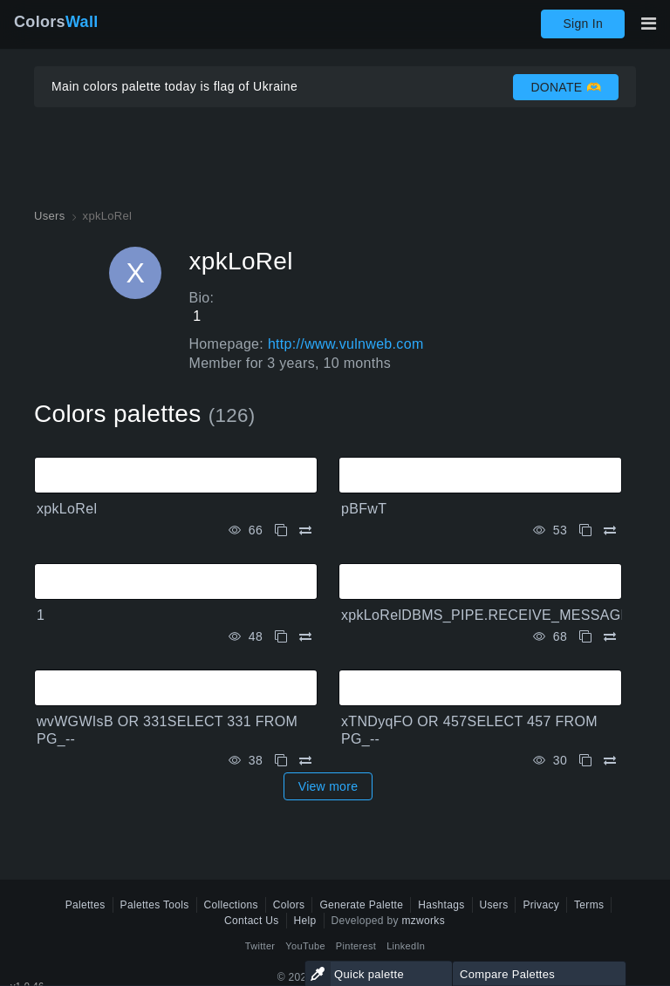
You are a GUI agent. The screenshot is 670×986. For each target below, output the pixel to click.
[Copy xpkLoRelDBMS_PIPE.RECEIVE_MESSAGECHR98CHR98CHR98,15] (585, 637)
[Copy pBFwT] (585, 530)
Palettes (85, 905)
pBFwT (363, 508)
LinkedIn (405, 946)
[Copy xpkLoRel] (281, 530)
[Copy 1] (281, 637)
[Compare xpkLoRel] (305, 530)
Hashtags (441, 905)
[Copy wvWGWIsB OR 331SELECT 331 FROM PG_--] (281, 760)
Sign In (583, 24)
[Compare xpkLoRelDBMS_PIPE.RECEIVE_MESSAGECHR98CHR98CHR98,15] (610, 637)
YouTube (305, 946)
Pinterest (356, 946)
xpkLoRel (67, 508)
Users (494, 905)
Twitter (260, 946)
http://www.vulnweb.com (346, 344)
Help (305, 921)
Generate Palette (361, 905)
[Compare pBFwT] (610, 530)
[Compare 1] (305, 637)
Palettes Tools (154, 905)
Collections (231, 905)
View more (328, 786)
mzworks (423, 921)
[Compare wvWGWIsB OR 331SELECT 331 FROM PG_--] (305, 760)
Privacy (541, 905)
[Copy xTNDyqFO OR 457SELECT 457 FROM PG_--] (585, 760)
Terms (589, 905)
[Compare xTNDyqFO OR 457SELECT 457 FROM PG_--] (610, 760)
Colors (56, 22)
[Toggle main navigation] (648, 23)
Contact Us (251, 921)
